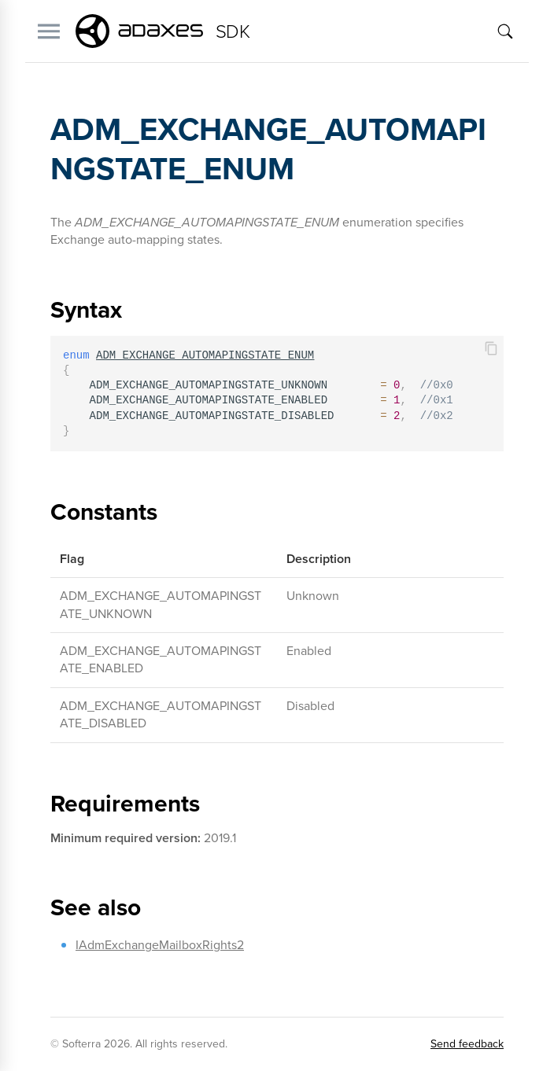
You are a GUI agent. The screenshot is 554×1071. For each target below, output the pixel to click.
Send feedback (467, 1044)
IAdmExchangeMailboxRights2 (160, 945)
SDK (232, 31)
